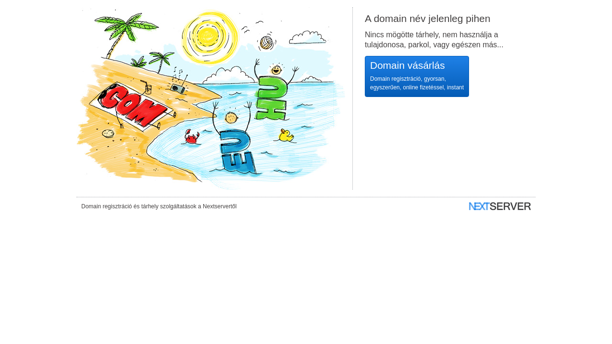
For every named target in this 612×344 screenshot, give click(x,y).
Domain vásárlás (417, 76)
